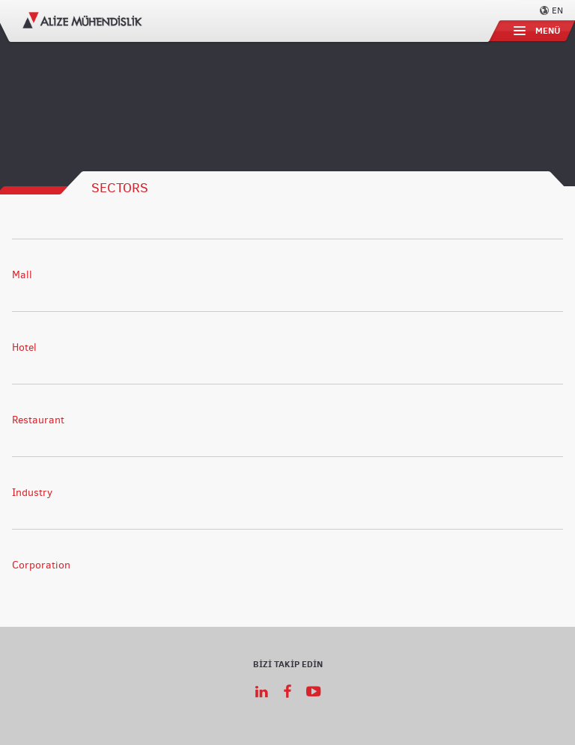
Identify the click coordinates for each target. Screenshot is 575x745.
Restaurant (38, 420)
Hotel (24, 347)
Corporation (41, 565)
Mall (22, 275)
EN (557, 9)
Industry (32, 492)
